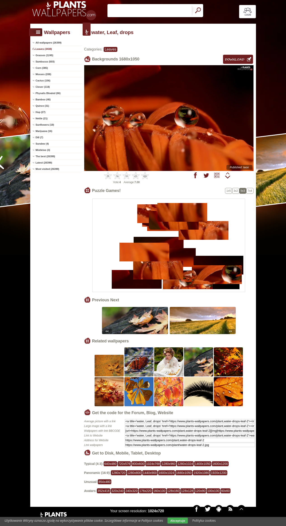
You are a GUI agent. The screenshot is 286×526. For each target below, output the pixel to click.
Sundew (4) (42, 143)
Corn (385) (42, 68)
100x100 (213, 491)
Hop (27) (41, 112)
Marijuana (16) (44, 131)
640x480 (110, 464)
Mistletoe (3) (43, 150)
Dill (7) (39, 137)
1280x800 (134, 473)
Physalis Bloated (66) (48, 93)
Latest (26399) (44, 162)
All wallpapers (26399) (49, 42)
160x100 (159, 491)
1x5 (228, 190)
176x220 (145, 491)
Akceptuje (177, 521)
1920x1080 (201, 473)
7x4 (250, 190)
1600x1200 (220, 464)
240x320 (131, 491)
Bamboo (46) (43, 99)
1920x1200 (218, 473)
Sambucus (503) (45, 61)
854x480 (104, 482)
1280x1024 (185, 464)
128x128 (187, 491)
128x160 (173, 491)
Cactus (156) (43, 80)
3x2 (235, 190)
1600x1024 (166, 473)
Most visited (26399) (47, 169)
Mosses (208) (43, 74)
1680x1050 (184, 473)
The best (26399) (45, 156)
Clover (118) (43, 86)
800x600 (138, 464)
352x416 (104, 491)
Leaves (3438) (44, 49)
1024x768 (153, 464)
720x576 (124, 464)
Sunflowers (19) (45, 124)
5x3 (243, 190)
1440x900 (150, 473)
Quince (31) (42, 105)
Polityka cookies (204, 520)
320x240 (118, 491)
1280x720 (119, 473)
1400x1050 (202, 464)
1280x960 (169, 464)
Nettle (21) (42, 118)
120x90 (200, 491)
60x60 (225, 491)
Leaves (110, 49)
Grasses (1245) (44, 55)
